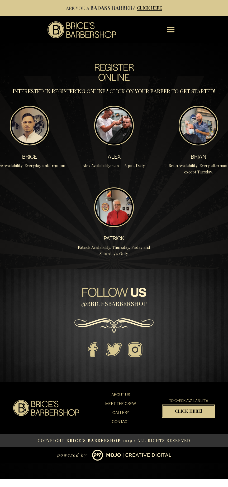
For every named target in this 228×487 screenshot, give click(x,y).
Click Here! (188, 411)
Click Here (149, 8)
